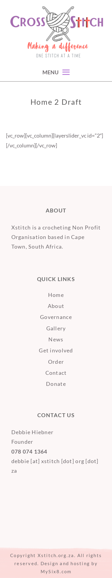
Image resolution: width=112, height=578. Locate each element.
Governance (56, 317)
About (56, 306)
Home (56, 295)
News (55, 339)
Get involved (56, 350)
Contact (56, 372)
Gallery (56, 328)
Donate (56, 383)
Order (56, 361)
